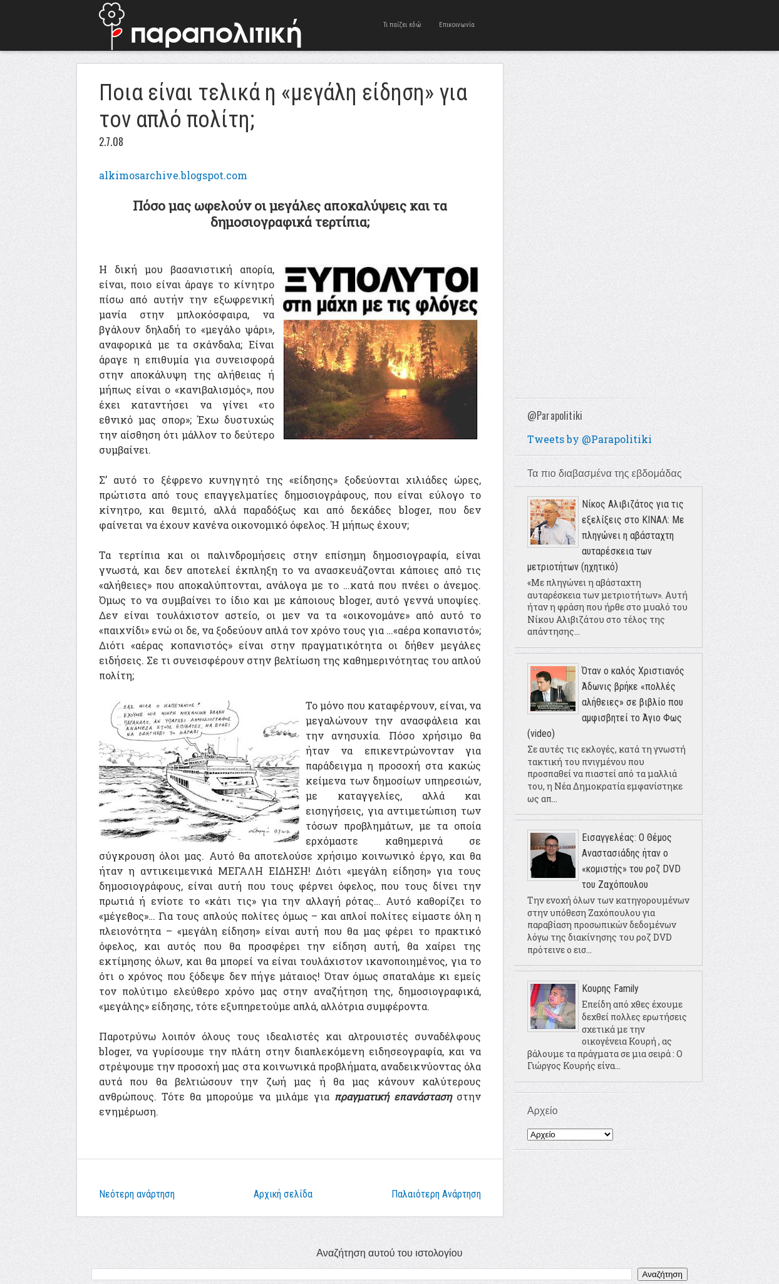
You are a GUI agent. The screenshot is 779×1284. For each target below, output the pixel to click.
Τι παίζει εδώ (402, 25)
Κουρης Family (610, 988)
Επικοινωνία (457, 25)
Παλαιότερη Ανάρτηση (436, 1194)
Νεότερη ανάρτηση (137, 1194)
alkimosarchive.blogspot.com (173, 175)
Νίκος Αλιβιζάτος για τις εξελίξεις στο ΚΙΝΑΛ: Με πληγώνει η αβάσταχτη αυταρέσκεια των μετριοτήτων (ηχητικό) (605, 535)
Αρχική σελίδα (283, 1194)
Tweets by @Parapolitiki (589, 439)
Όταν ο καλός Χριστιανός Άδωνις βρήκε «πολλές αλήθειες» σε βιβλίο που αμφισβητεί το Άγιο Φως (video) (605, 702)
